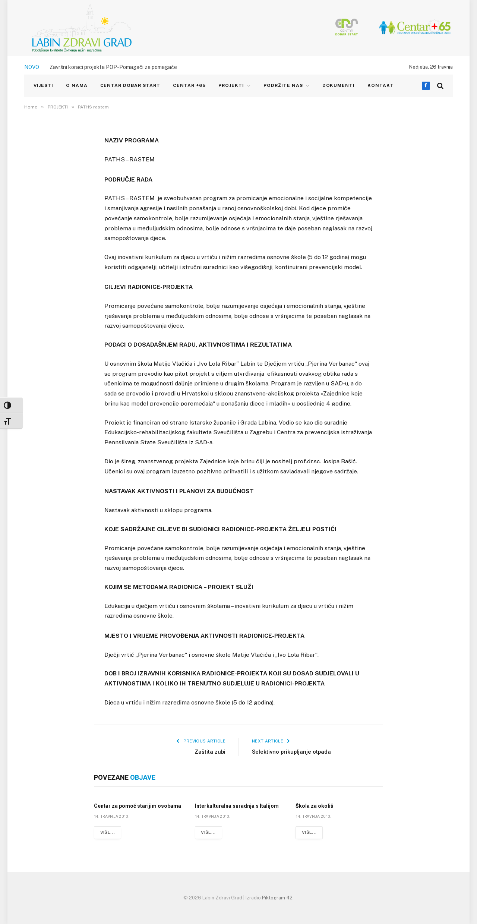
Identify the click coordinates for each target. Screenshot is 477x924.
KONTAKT (380, 85)
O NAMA (77, 85)
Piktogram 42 (277, 898)
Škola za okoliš (314, 806)
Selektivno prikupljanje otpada (292, 751)
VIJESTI (43, 85)
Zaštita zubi (209, 751)
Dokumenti (338, 85)
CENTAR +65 (189, 85)
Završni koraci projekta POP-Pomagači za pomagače (113, 67)
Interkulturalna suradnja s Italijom (237, 806)
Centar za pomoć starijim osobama (137, 806)
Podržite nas (283, 85)
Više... (107, 832)
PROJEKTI (231, 85)
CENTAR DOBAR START (130, 85)
